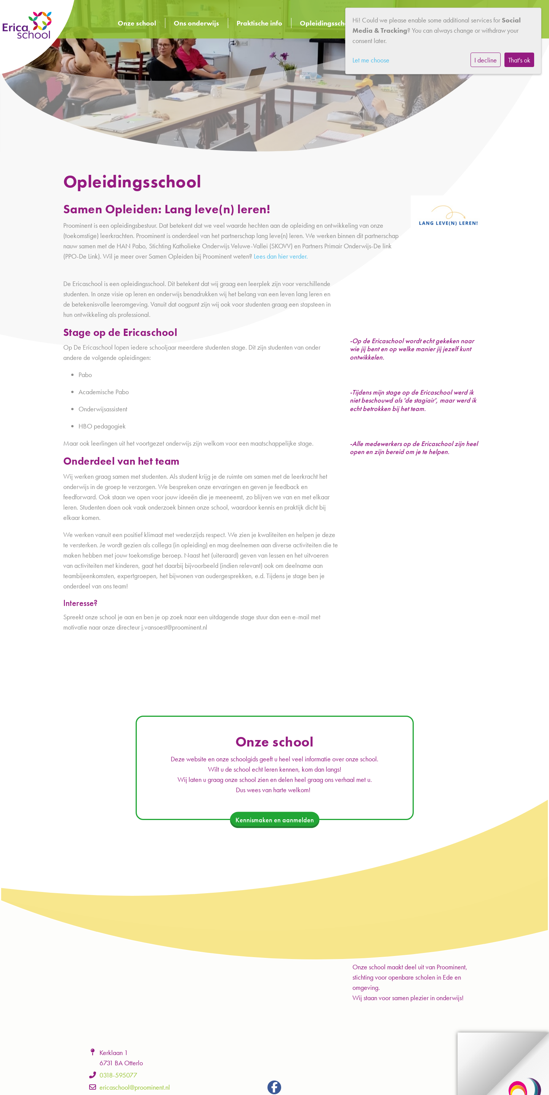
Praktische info (259, 23)
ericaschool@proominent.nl (134, 1087)
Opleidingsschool (327, 23)
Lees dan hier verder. (281, 256)
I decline (485, 60)
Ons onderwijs (196, 23)
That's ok (519, 60)
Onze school (137, 23)
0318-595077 (118, 1075)
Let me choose (370, 60)
